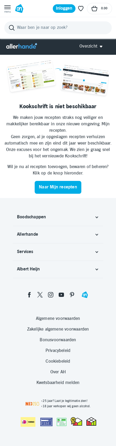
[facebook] (29, 294)
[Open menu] (7, 8)
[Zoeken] (58, 27)
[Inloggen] (64, 8)
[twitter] (40, 294)
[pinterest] (72, 294)
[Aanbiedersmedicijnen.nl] (61, 422)
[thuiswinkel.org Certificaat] (76, 421)
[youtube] (61, 294)
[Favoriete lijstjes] (80, 8)
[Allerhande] (21, 46)
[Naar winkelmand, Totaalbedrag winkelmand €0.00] (99, 8)
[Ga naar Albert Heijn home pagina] (19, 8)
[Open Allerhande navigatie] (93, 46)
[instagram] (50, 294)
